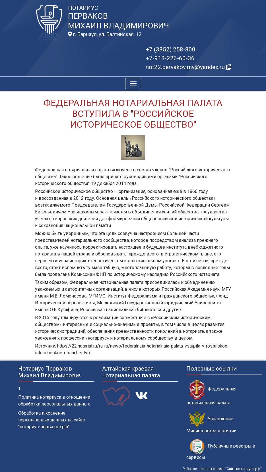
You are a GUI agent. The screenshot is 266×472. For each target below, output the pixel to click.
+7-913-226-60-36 (170, 58)
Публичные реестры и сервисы (220, 449)
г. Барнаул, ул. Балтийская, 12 (104, 34)
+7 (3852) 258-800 (170, 49)
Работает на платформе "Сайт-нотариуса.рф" (222, 469)
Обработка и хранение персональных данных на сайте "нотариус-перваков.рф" (51, 419)
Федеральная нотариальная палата (211, 392)
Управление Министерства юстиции (211, 422)
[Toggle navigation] (133, 83)
